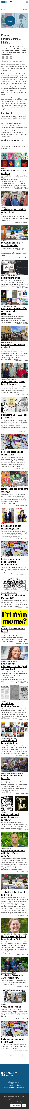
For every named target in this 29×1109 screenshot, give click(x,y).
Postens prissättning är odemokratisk (12, 453)
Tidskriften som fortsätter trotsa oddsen (13, 597)
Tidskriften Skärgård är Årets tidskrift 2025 (12, 977)
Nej (24, 1105)
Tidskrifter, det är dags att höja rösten (13, 893)
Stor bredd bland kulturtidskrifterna (9, 742)
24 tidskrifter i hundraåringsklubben (11, 705)
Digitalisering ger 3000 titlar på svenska (14, 416)
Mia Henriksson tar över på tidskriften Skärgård (13, 938)
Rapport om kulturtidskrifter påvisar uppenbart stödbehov (14, 311)
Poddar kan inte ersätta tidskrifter (12, 777)
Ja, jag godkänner (15, 1105)
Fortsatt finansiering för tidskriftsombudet (12, 244)
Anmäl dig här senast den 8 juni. (12, 140)
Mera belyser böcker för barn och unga (14, 490)
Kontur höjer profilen (10, 277)
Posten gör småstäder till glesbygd (13, 346)
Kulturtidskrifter (12, 275)
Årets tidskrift (11, 379)
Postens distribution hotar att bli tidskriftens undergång (13, 853)
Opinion (3, 342)
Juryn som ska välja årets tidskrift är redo (13, 383)
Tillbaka (25, 9)
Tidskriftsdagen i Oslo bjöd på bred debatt (13, 211)
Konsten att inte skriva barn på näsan (14, 172)
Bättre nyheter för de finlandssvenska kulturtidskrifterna (10, 561)
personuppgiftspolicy (16, 1101)
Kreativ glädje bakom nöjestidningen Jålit (11, 527)
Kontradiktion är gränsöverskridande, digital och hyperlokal (14, 666)
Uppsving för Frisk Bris (12, 1006)
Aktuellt (3, 9)
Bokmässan (16, 890)
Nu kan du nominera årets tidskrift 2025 (13, 1040)
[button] (26, 2)
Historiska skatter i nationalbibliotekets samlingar (10, 817)
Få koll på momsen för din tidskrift (13, 630)
